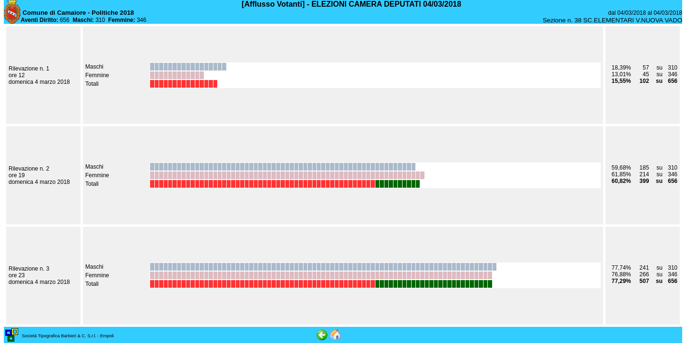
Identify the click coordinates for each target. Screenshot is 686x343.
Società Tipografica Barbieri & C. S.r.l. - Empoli (68, 335)
